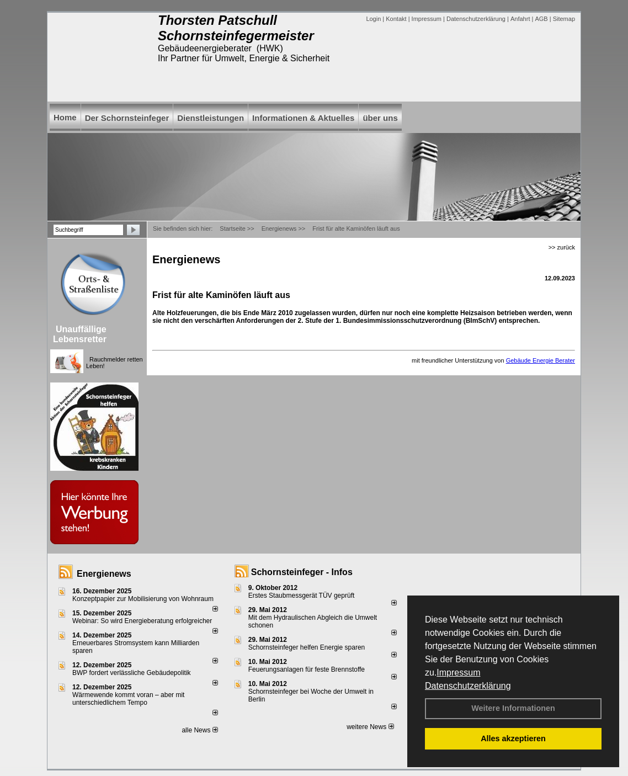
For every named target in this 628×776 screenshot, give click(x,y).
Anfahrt (520, 18)
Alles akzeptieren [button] (513, 738)
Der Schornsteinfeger (127, 118)
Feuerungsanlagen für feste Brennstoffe (306, 669)
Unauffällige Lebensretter (80, 334)
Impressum (458, 672)
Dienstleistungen (210, 118)
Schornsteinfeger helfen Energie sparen (306, 647)
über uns (380, 118)
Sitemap (564, 18)
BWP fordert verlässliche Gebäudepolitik (131, 673)
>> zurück (562, 247)
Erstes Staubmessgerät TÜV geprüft (301, 595)
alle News (199, 730)
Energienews (104, 573)
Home (65, 117)
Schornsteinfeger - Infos (302, 572)
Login (373, 18)
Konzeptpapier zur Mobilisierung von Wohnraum (143, 599)
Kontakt (396, 18)
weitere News (370, 727)
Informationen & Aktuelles (303, 118)
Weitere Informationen (513, 708)
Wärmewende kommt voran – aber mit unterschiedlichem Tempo (128, 698)
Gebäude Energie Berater (540, 360)
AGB (541, 18)
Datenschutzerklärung (468, 685)
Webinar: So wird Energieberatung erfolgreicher (142, 621)
